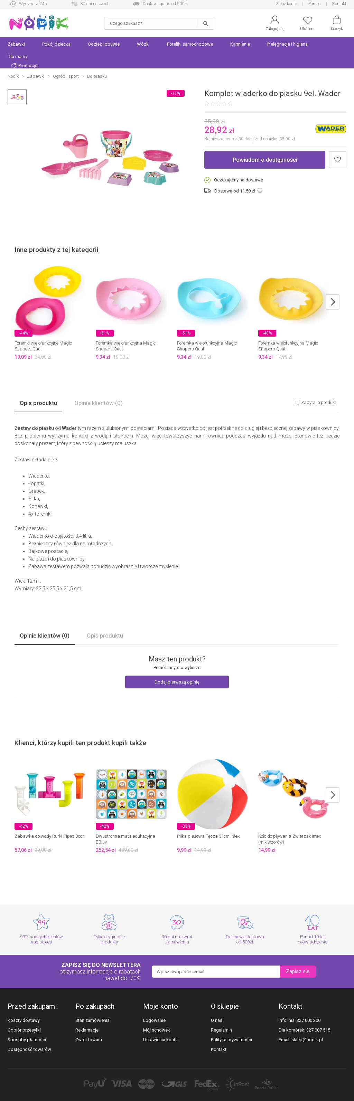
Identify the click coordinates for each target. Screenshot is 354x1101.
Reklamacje (87, 1030)
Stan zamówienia (92, 1020)
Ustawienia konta (160, 1039)
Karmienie (240, 44)
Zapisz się (297, 971)
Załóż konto (286, 3)
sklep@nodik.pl (307, 1039)
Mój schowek (156, 1030)
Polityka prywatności (231, 1039)
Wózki (143, 44)
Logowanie (154, 1020)
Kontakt (339, 3)
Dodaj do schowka (337, 160)
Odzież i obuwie (104, 44)
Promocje (24, 65)
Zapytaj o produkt (318, 402)
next (332, 302)
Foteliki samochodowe (190, 44)
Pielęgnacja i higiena (287, 44)
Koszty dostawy (24, 1020)
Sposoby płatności (27, 1039)
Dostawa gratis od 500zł (165, 3)
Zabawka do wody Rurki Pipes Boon (50, 836)
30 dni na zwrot (94, 3)
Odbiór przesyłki (24, 1030)
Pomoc (314, 3)
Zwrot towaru (88, 1039)
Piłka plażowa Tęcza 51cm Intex (208, 836)
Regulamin (221, 1030)
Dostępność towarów (29, 1049)
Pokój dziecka (56, 44)
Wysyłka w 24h (33, 3)
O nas (216, 1020)
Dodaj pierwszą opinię (177, 682)
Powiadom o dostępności (265, 160)
